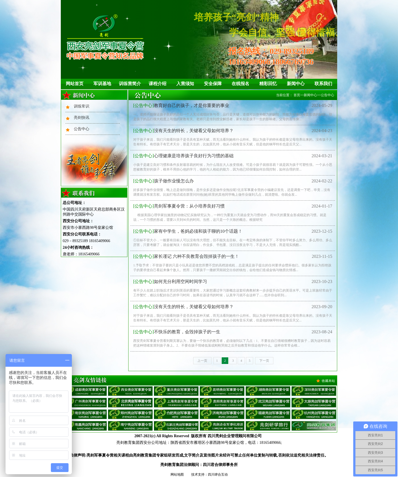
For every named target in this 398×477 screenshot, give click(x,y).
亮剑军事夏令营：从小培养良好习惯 (179, 206)
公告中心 (81, 129)
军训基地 (102, 83)
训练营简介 (130, 83)
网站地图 (177, 474)
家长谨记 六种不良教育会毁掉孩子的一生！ (186, 256)
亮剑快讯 (81, 118)
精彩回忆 (268, 83)
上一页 (202, 361)
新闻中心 (296, 83)
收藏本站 (328, 381)
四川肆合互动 (218, 474)
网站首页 (74, 83)
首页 (297, 95)
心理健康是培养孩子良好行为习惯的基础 (183, 155)
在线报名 (240, 83)
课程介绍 (157, 83)
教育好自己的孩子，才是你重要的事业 (181, 105)
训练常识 (81, 106)
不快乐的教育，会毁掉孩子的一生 (176, 331)
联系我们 (323, 83)
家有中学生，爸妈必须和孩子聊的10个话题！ (187, 231)
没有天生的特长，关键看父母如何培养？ (183, 130)
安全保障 (213, 83)
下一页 (264, 361)
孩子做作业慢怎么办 (163, 181)
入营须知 (185, 83)
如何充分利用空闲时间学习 (170, 281)
